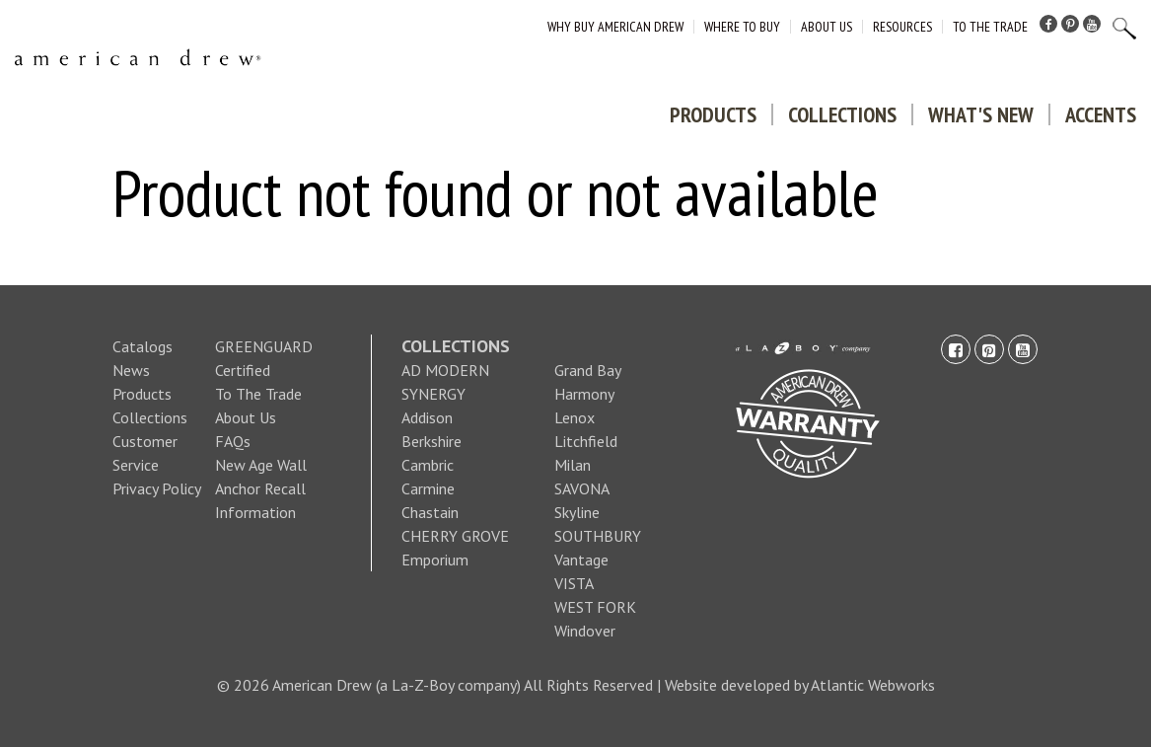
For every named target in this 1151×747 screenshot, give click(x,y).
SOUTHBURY (597, 536)
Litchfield (585, 441)
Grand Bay (587, 370)
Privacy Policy (156, 488)
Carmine (428, 488)
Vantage (581, 559)
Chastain (430, 512)
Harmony (584, 394)
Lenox (574, 417)
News (131, 370)
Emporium (434, 559)
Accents (1100, 114)
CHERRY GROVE (455, 536)
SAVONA (582, 488)
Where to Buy (742, 27)
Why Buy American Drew (615, 27)
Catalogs (142, 346)
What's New (981, 114)
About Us (826, 27)
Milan (572, 465)
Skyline (577, 512)
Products (713, 114)
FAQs (233, 441)
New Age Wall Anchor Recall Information (261, 488)
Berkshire (431, 441)
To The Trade (990, 27)
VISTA (574, 583)
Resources (902, 27)
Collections (842, 114)
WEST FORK (595, 607)
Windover (584, 630)
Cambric (427, 465)
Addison (427, 417)
